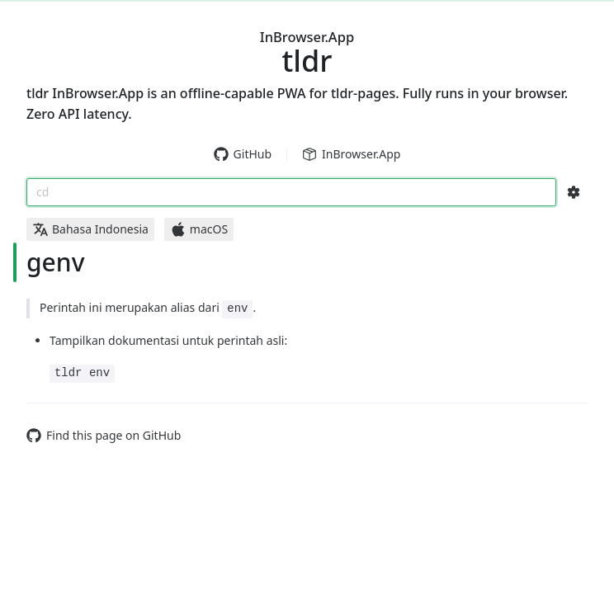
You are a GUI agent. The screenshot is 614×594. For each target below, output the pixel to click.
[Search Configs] (574, 192)
